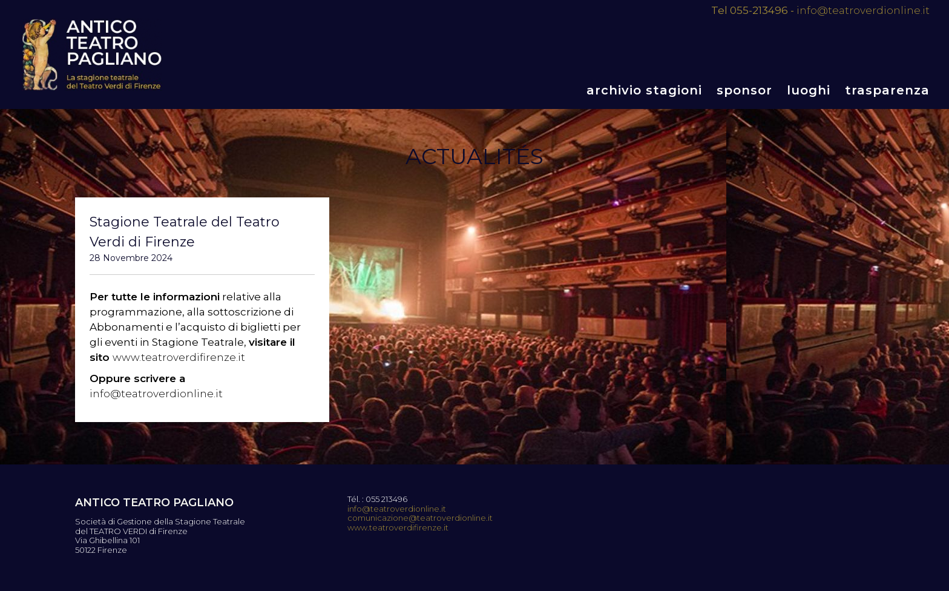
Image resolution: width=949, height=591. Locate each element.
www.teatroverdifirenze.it (179, 357)
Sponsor (744, 91)
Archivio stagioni (644, 91)
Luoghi (808, 91)
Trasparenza (887, 91)
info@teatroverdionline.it (863, 10)
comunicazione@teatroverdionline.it (420, 518)
